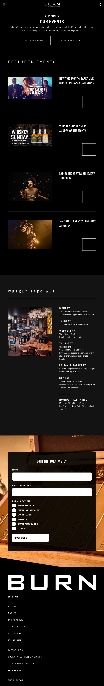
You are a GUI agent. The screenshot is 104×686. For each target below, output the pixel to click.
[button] (5, 5)
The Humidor (15, 681)
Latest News (15, 650)
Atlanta (12, 607)
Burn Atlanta (26, 505)
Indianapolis (16, 620)
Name (15, 469)
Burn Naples (25, 514)
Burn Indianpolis (28, 510)
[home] (52, 4)
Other (21, 528)
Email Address (21, 485)
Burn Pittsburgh (28, 524)
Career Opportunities (21, 664)
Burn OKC (23, 519)
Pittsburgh (15, 634)
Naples (12, 613)
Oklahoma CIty (16, 627)
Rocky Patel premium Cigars (25, 657)
